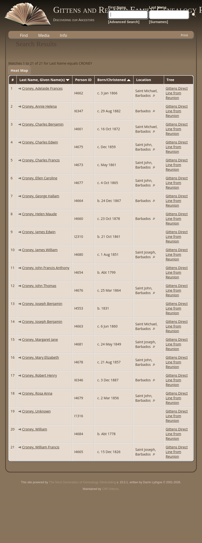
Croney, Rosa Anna (37, 393)
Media (44, 35)
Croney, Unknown (36, 411)
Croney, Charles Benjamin (43, 124)
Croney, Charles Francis (41, 160)
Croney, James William (40, 249)
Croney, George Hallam (40, 196)
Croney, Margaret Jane (40, 339)
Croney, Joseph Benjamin (42, 303)
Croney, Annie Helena (39, 106)
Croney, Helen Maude (39, 214)
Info (63, 35)
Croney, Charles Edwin (40, 142)
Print (184, 35)
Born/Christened (113, 79)
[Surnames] (158, 22)
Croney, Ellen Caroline (39, 178)
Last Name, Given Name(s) (44, 79)
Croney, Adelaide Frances (42, 88)
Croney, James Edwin (39, 231)
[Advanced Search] (123, 22)
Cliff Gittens (110, 489)
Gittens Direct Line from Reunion (177, 93)
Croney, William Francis (40, 447)
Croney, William (34, 429)
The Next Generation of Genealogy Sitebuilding (82, 482)
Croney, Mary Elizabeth (40, 357)
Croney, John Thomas (39, 285)
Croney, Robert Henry (39, 375)
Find (24, 35)
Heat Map (19, 70)
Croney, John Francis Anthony (45, 267)
